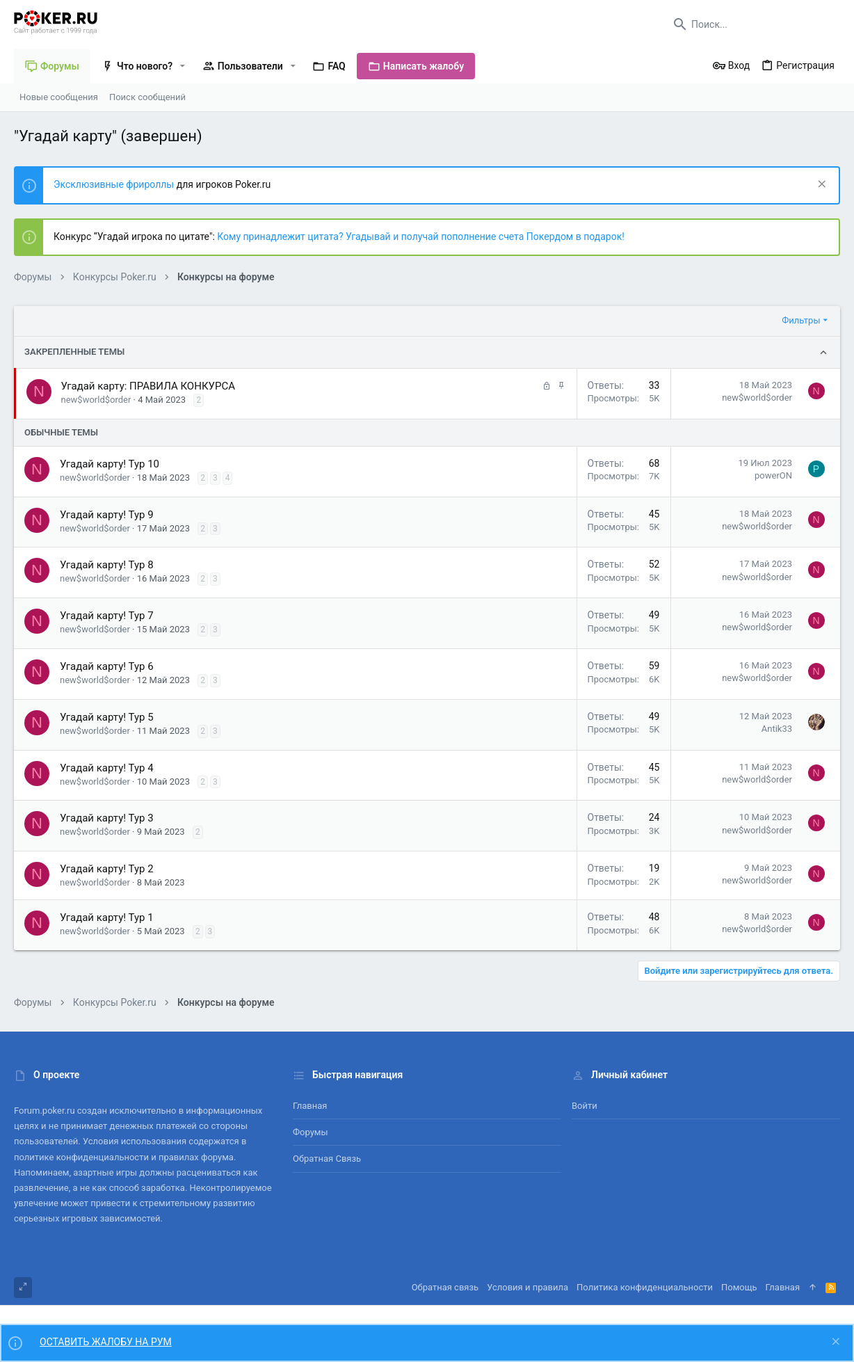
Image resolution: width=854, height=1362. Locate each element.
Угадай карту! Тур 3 (107, 818)
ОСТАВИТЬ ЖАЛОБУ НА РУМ (106, 1341)
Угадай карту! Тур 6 (107, 666)
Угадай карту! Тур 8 (107, 565)
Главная (310, 1105)
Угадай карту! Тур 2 (107, 869)
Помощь (739, 1287)
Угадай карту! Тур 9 (107, 514)
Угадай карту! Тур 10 (109, 464)
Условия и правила (527, 1287)
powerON (773, 475)
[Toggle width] (23, 1287)
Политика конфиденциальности (645, 1287)
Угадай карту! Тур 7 (107, 615)
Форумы (310, 1132)
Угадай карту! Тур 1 (107, 917)
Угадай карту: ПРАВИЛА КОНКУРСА (148, 386)
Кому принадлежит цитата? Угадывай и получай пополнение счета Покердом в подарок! (421, 236)
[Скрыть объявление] (820, 185)
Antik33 (777, 728)
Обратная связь (327, 1158)
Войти (584, 1105)
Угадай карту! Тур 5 (107, 717)
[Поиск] (753, 24)
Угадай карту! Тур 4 (107, 768)
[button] (182, 66)
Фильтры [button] (801, 320)
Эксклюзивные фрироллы (115, 184)
